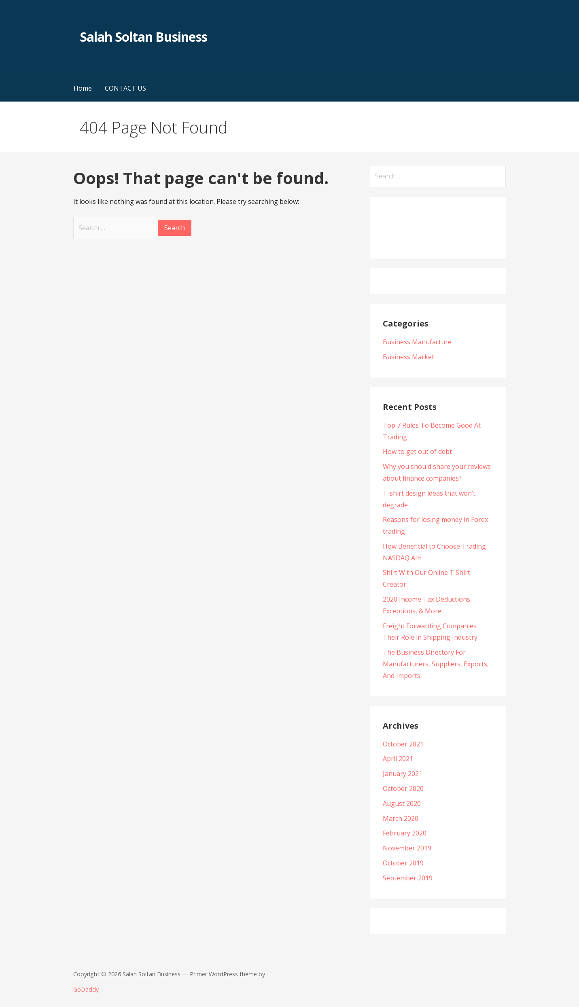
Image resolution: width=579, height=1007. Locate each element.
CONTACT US (125, 88)
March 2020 (400, 818)
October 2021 (403, 744)
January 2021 (402, 773)
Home (83, 88)
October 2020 (403, 788)
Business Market (408, 356)
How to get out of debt (417, 451)
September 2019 (408, 877)
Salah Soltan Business (143, 36)
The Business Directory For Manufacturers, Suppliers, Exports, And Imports (436, 664)
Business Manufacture (417, 341)
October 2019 (403, 863)
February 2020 (404, 833)
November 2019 (407, 848)
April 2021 (398, 758)
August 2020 (402, 803)
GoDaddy (86, 989)
